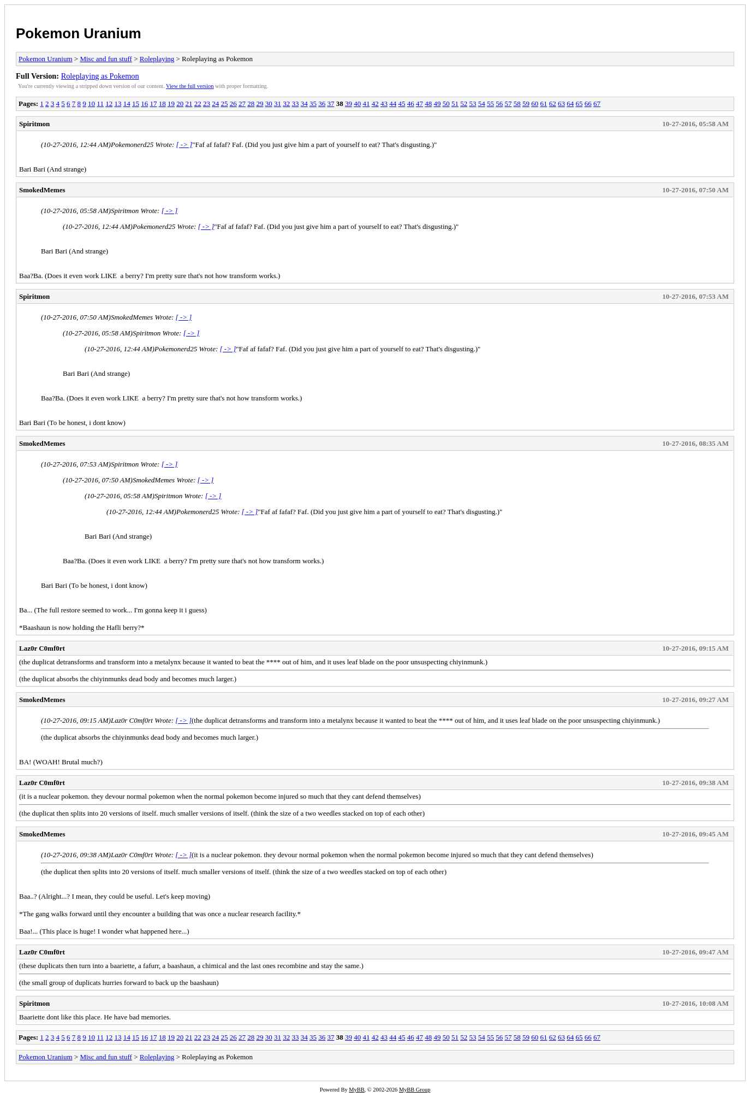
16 (144, 103)
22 (197, 103)
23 (206, 103)
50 (446, 103)
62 (552, 103)
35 (313, 103)
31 (277, 103)
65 (578, 103)
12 (108, 103)
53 (472, 103)
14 (126, 103)
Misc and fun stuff (106, 59)
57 (507, 103)
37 (330, 103)
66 (588, 103)
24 (215, 103)
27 (242, 103)
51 (455, 103)
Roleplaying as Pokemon (100, 76)
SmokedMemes (42, 190)
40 (357, 103)
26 (233, 103)
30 (268, 103)
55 (490, 103)
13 (117, 103)
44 (392, 103)
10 (91, 103)
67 (596, 103)
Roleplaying (157, 59)
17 (153, 103)
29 (259, 103)
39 (348, 103)
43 (384, 103)
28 (250, 103)
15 (135, 103)
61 (543, 103)
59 (525, 103)
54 (481, 103)
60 (534, 103)
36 (321, 103)
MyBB (356, 1090)
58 (517, 103)
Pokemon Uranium (78, 33)
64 (570, 103)
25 (224, 103)
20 (179, 103)
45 (401, 103)
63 (561, 103)
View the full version (189, 86)
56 (499, 103)
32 (286, 103)
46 (410, 103)
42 (375, 103)
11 (100, 103)
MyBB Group (414, 1090)
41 (366, 103)
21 (188, 103)
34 (304, 103)
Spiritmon (34, 124)
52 (463, 103)
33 (295, 103)
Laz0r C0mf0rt (42, 648)
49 (437, 103)
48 (428, 103)
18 (162, 103)
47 (419, 103)
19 (171, 103)
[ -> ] (184, 144)
